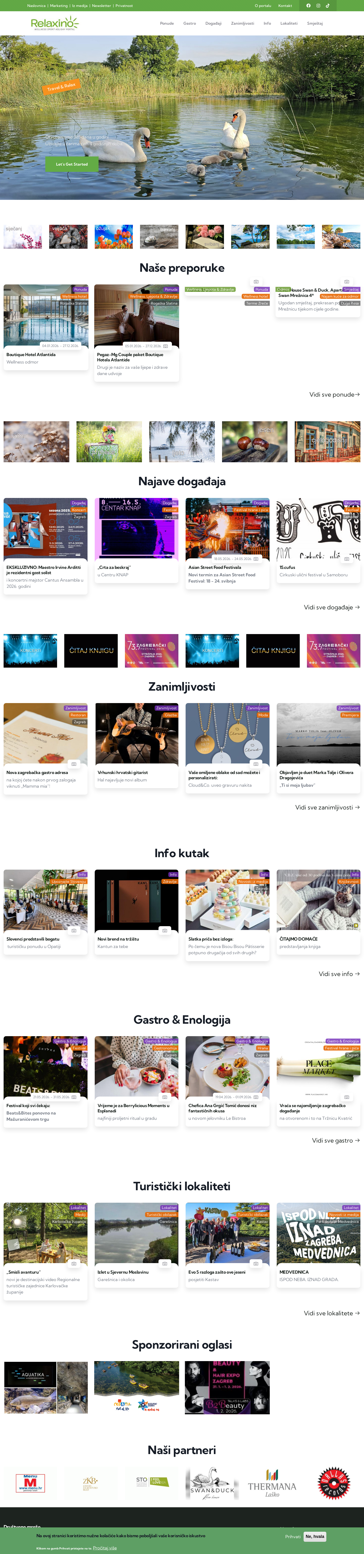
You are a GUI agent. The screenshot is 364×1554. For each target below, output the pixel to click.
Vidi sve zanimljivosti (327, 807)
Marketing (59, 5)
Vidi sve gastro (336, 1140)
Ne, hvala (315, 1536)
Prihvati (293, 1536)
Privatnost (124, 5)
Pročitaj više (105, 1547)
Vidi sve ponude (334, 394)
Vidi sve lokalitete (332, 1313)
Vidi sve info (339, 973)
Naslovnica (36, 5)
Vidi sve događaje (332, 607)
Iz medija (80, 5)
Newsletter (101, 5)
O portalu (263, 5)
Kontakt (285, 5)
